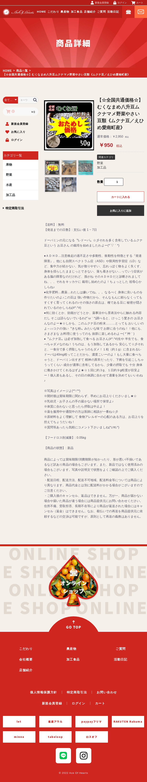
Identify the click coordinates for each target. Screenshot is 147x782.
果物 (9, 164)
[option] (69, 125)
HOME (7, 70)
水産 (9, 184)
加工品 (10, 195)
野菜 (9, 174)
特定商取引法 (13, 208)
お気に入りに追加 (120, 210)
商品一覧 (22, 70)
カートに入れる (120, 197)
